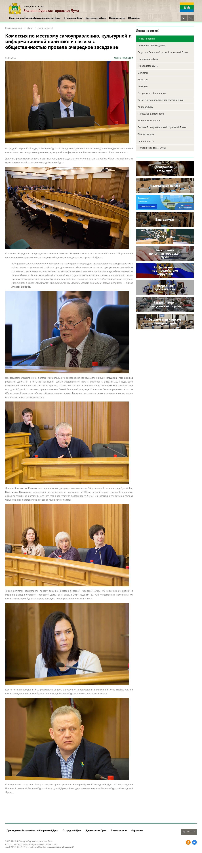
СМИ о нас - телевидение (151, 45)
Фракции (143, 86)
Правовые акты (117, 18)
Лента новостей (45, 28)
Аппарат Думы (145, 106)
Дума (29, 28)
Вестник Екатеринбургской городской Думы (162, 127)
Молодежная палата (149, 120)
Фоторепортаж (146, 134)
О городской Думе (73, 18)
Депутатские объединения (152, 93)
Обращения (134, 18)
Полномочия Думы (148, 59)
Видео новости (146, 140)
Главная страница (13, 28)
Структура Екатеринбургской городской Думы (163, 52)
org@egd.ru (40, 847)
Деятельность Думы (96, 18)
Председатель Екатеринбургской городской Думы (35, 18)
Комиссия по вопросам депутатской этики (160, 99)
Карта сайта (189, 831)
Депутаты (143, 72)
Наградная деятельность (151, 113)
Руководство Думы (148, 65)
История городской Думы (152, 147)
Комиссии (143, 79)
